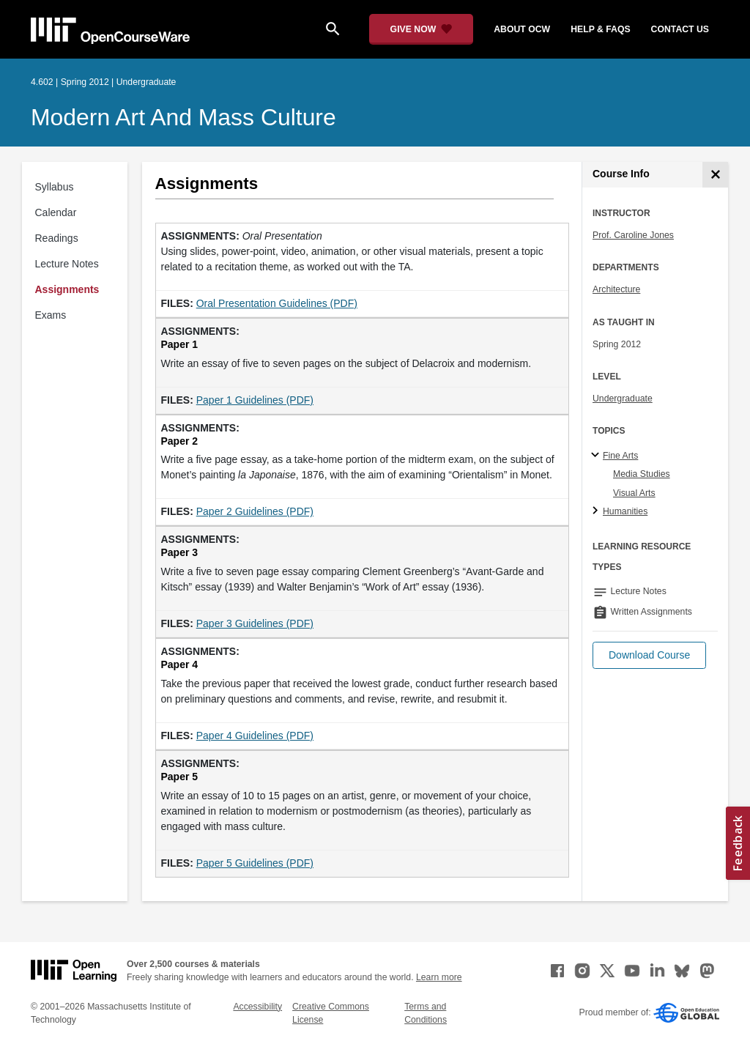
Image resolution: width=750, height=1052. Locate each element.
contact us (680, 29)
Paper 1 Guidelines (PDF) (254, 400)
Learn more (439, 977)
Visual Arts (634, 493)
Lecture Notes (67, 264)
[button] (649, 655)
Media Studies (641, 474)
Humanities (625, 511)
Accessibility (257, 1006)
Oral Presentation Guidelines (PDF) (276, 303)
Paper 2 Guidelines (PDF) (254, 511)
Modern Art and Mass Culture (183, 117)
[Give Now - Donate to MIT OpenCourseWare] (421, 29)
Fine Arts (620, 456)
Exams (51, 315)
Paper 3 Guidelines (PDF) (254, 623)
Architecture (616, 289)
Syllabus (54, 187)
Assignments (67, 289)
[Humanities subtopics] (597, 511)
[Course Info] (715, 175)
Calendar (56, 212)
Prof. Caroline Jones (633, 235)
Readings (56, 238)
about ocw (522, 29)
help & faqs (600, 29)
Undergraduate (623, 398)
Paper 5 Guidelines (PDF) (254, 863)
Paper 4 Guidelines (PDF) (254, 735)
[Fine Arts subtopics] (597, 455)
